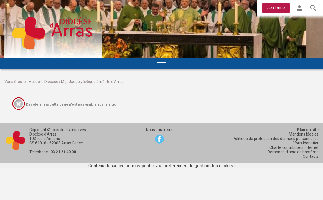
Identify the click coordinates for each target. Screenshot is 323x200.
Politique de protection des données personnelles (276, 138)
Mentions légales (304, 134)
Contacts (311, 156)
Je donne (276, 8)
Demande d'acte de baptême (293, 152)
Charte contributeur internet (294, 147)
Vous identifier (306, 143)
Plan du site (308, 130)
